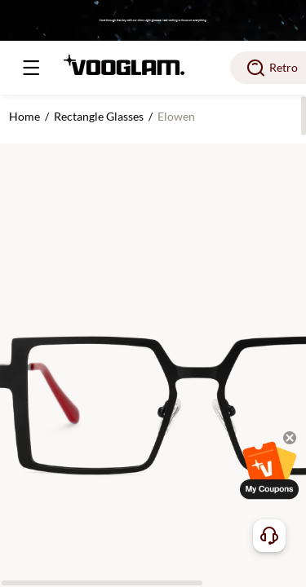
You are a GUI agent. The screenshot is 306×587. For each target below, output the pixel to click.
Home (24, 116)
